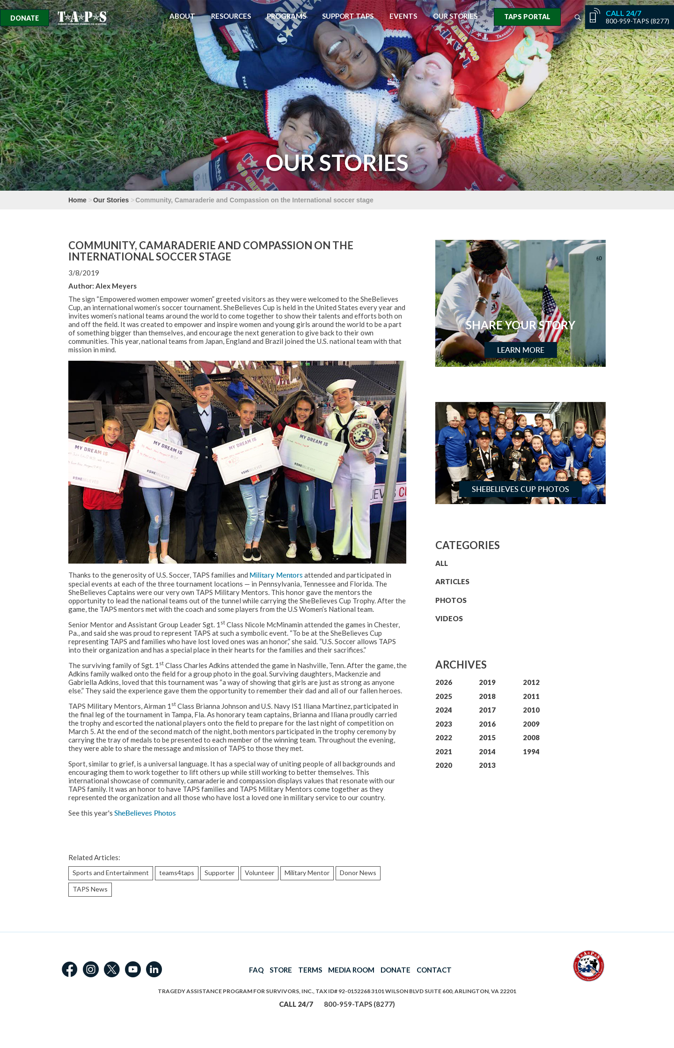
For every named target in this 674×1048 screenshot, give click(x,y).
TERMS (310, 970)
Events (403, 16)
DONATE (395, 970)
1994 (531, 751)
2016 (487, 724)
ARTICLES (452, 581)
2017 (487, 710)
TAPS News (90, 889)
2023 (443, 724)
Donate (24, 18)
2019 (487, 682)
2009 (531, 724)
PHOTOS (451, 600)
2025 (443, 696)
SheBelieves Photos (145, 813)
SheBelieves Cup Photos (520, 489)
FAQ (256, 970)
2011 (531, 696)
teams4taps (176, 873)
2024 (443, 710)
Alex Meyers (116, 286)
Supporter (219, 873)
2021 (443, 751)
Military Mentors (276, 575)
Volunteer (259, 873)
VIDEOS (449, 618)
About (182, 16)
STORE (281, 970)
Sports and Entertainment (111, 873)
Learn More (520, 350)
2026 (443, 682)
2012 (531, 682)
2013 (487, 765)
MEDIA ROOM (351, 970)
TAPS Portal (527, 17)
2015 (487, 737)
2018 (487, 696)
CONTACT (434, 970)
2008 (531, 737)
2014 (487, 751)
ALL (441, 563)
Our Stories (455, 16)
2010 (531, 710)
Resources (231, 16)
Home (77, 200)
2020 (443, 765)
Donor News (358, 873)
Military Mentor (307, 873)
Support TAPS (348, 16)
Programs (286, 16)
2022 (443, 737)
